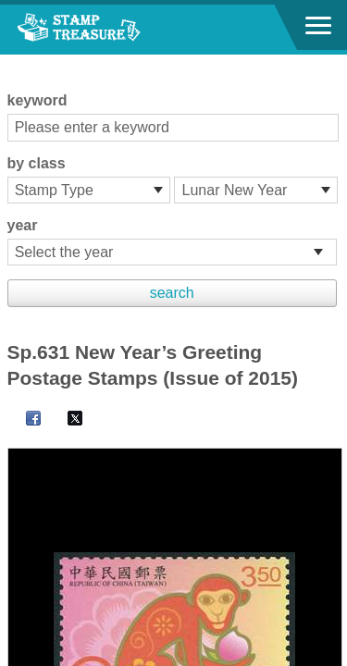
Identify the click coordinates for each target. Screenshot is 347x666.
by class (36, 163)
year (22, 225)
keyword (37, 100)
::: (13, 62)
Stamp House (115, 29)
